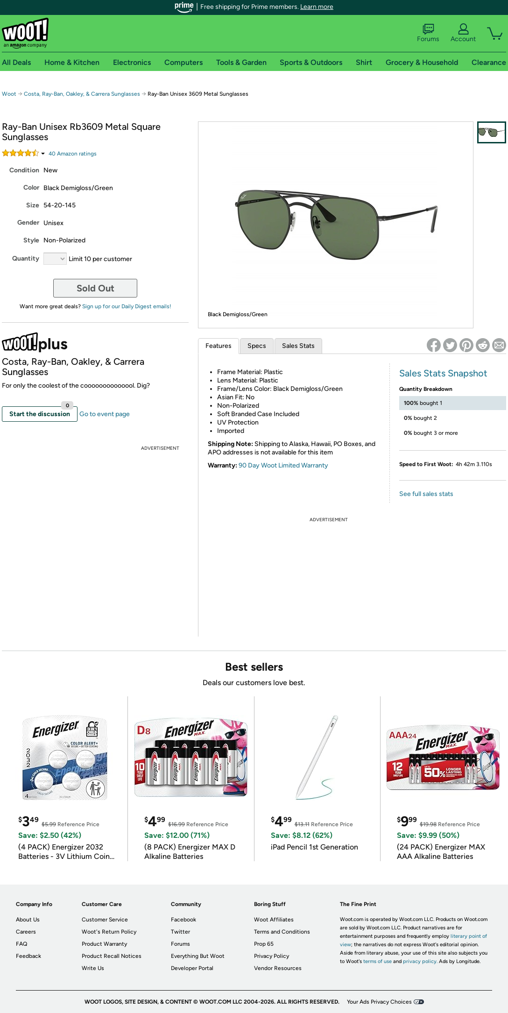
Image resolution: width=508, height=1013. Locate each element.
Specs (256, 346)
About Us (28, 919)
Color (31, 187)
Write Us (93, 968)
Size (32, 205)
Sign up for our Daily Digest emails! (126, 306)
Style (31, 240)
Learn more (316, 7)
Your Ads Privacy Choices (379, 1002)
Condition (24, 170)
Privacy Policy (271, 956)
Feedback (28, 956)
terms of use (377, 961)
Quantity (25, 258)
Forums (428, 33)
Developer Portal (192, 968)
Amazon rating (73, 153)
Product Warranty (104, 944)
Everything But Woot (198, 956)
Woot (9, 94)
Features (218, 346)
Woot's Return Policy (109, 931)
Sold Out (95, 288)
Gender (28, 223)
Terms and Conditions (282, 931)
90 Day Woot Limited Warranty (283, 465)
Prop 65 (264, 944)
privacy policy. (420, 961)
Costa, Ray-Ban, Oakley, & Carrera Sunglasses (82, 94)
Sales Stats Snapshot (443, 373)
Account (463, 33)
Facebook (183, 919)
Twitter (180, 931)
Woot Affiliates (274, 919)
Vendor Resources (278, 968)
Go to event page (104, 414)
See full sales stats (426, 494)
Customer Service (105, 919)
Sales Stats (298, 346)
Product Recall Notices (111, 956)
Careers (26, 931)
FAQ (21, 944)
